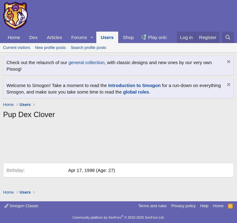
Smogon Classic (21, 205)
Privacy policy (183, 205)
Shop (128, 37)
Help (204, 205)
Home (14, 37)
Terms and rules (152, 205)
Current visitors (16, 47)
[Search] (228, 37)
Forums (79, 37)
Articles (54, 37)
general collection (87, 62)
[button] (92, 37)
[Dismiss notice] (228, 62)
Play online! (160, 37)
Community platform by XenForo (118, 217)
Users (107, 37)
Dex (33, 37)
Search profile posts (88, 47)
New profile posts (50, 47)
